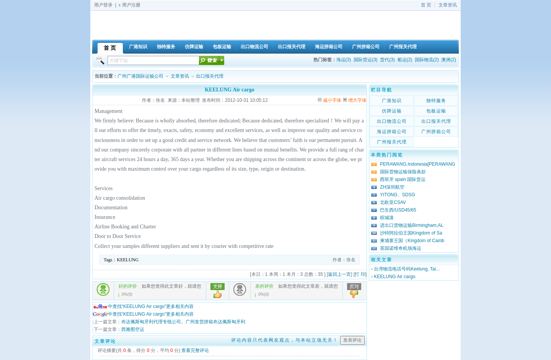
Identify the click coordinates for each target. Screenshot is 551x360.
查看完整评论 (195, 350)
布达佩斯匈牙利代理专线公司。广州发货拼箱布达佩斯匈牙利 (183, 321)
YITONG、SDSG (397, 194)
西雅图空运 (132, 329)
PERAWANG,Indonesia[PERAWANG (417, 164)
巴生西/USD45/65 (398, 210)
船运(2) (405, 59)
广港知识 (392, 100)
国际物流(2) (427, 59)
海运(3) (343, 59)
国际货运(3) (366, 59)
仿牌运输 (392, 111)
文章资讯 (448, 5)
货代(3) (387, 59)
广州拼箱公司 (436, 131)
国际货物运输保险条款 (403, 171)
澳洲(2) (448, 59)
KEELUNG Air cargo (394, 276)
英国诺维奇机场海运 (400, 248)
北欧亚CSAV (393, 202)
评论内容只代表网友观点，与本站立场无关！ (284, 340)
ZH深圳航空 (392, 187)
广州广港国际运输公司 (140, 76)
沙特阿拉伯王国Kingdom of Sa (411, 233)
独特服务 (436, 100)
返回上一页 (339, 274)
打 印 (360, 274)
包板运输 (436, 111)
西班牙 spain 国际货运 (402, 179)
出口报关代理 (209, 76)
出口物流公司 (392, 121)
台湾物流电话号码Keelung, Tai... (407, 269)
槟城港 (387, 217)
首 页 (426, 5)
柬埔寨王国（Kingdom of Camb (412, 240)
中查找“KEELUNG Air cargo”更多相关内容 (143, 306)
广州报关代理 (392, 142)
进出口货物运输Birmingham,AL (411, 225)
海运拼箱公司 (392, 131)
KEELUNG (128, 259)
